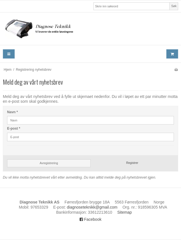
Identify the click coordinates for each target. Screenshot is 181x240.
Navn (12, 112)
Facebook (90, 219)
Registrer (132, 162)
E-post (13, 128)
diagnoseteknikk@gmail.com (92, 207)
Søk (174, 6)
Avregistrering (49, 163)
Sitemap (124, 212)
